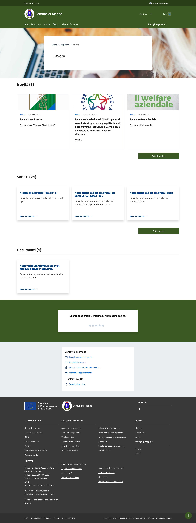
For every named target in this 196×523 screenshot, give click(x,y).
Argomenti (65, 44)
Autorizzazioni (104, 450)
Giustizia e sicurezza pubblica (110, 432)
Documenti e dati (31, 454)
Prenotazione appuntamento (74, 464)
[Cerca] (169, 14)
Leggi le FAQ (67, 473)
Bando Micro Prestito (31, 119)
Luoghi (138, 449)
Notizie (139, 427)
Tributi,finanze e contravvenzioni (112, 436)
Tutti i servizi (158, 231)
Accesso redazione (164, 518)
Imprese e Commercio (71, 441)
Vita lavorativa (68, 436)
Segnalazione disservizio (72, 468)
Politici (27, 445)
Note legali (103, 477)
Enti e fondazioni (31, 441)
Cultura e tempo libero (71, 432)
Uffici (26, 436)
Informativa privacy (106, 472)
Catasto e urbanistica (71, 445)
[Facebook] (146, 13)
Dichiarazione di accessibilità (110, 481)
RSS (26, 518)
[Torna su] (188, 515)
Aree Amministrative (33, 432)
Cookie (56, 518)
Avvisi (22, 114)
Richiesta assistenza (70, 477)
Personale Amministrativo (35, 450)
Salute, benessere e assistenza (111, 445)
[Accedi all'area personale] (159, 3)
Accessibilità (36, 518)
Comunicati (140, 432)
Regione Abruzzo (31, 3)
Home (54, 44)
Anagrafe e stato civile (71, 427)
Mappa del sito (68, 518)
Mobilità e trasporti (70, 450)
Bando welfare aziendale (143, 119)
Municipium (149, 518)
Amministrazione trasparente (111, 468)
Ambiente (102, 441)
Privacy (47, 518)
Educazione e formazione (109, 427)
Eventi (138, 453)
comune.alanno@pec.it (39, 490)
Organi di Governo (32, 427)
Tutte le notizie (158, 156)
